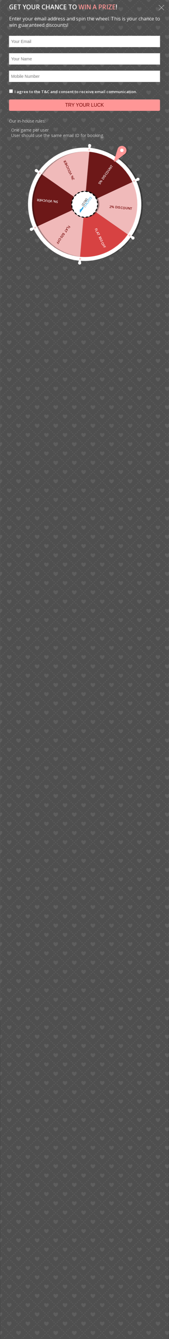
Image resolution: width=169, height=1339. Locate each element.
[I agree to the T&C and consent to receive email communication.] (11, 91)
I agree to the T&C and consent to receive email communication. (75, 91)
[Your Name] (84, 59)
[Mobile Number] (84, 76)
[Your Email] (84, 41)
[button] (161, 8)
